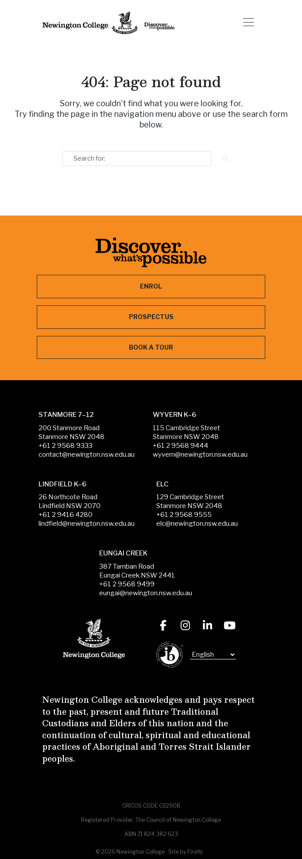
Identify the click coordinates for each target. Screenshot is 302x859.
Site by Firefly (185, 851)
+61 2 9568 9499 (127, 584)
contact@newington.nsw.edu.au (87, 454)
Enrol (151, 286)
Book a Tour (151, 347)
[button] (248, 23)
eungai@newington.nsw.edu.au (145, 593)
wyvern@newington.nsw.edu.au (200, 454)
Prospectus (151, 316)
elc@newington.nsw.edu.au (197, 524)
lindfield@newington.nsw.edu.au (87, 524)
